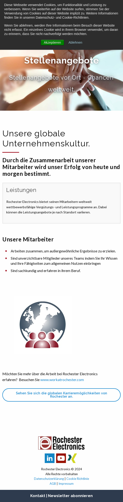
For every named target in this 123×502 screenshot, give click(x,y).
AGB (53, 483)
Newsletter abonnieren (70, 496)
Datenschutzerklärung (49, 479)
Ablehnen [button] (75, 42)
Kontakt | (39, 496)
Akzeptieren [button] (52, 42)
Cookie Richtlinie (77, 479)
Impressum (66, 483)
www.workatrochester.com (62, 379)
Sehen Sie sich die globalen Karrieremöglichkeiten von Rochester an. (61, 394)
